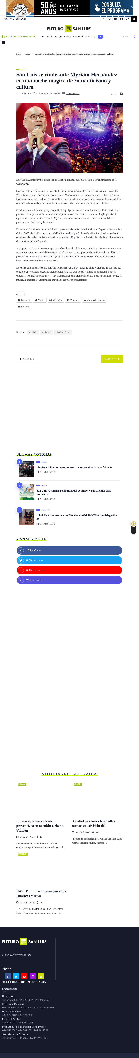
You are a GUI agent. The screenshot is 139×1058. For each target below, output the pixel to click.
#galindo (33, 332)
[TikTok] (128, 19)
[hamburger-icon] (3, 42)
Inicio (18, 54)
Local (27, 54)
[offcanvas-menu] (134, 19)
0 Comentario (73, 93)
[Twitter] (110, 19)
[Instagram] (122, 19)
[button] (7, 7)
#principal (46, 332)
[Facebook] (103, 19)
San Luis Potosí (63, 332)
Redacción (25, 93)
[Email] (41, 976)
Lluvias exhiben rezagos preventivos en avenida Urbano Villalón (70, 36)
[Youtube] (24, 976)
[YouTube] (116, 19)
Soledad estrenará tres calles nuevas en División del (93, 823)
